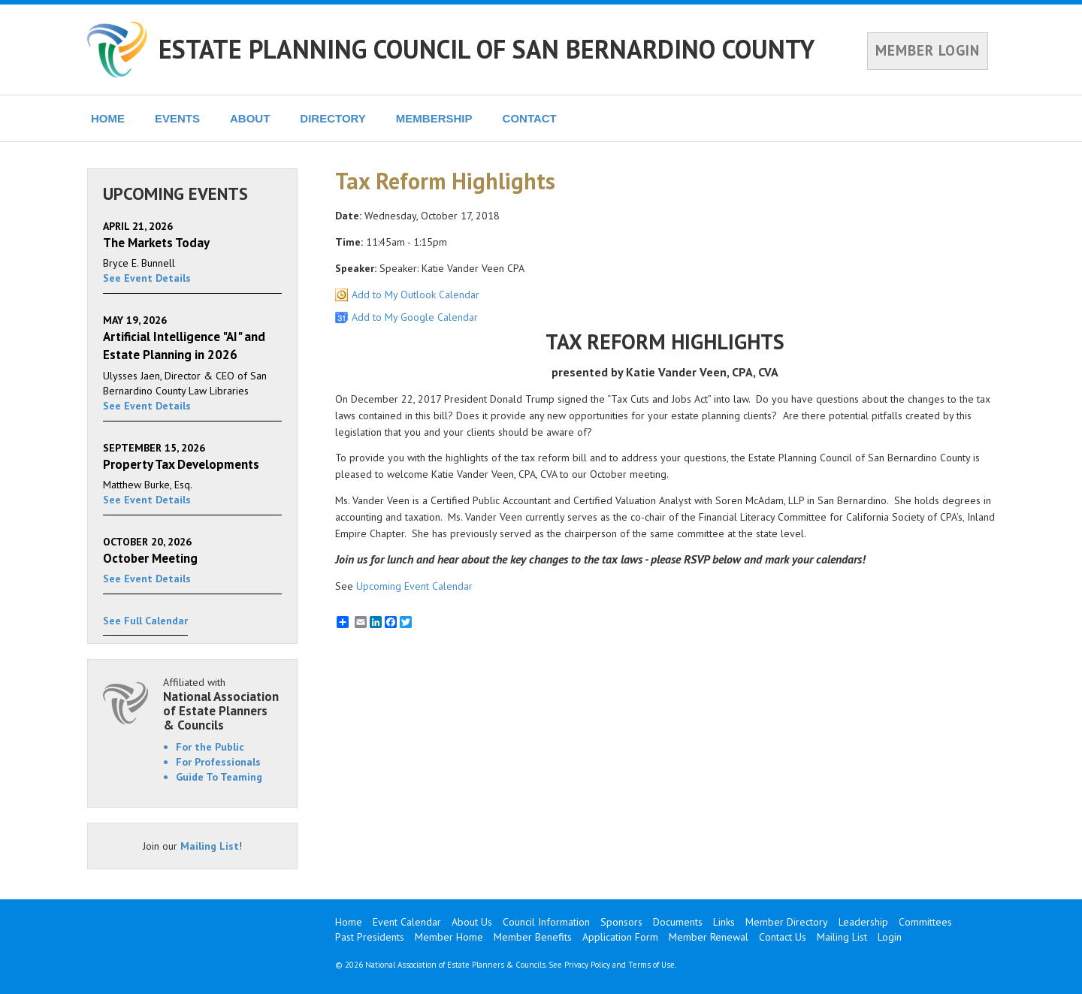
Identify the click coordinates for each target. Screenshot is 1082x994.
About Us (472, 922)
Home (348, 922)
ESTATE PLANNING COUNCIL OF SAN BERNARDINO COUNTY (487, 48)
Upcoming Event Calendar (414, 586)
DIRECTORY (333, 118)
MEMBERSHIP (434, 118)
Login (890, 937)
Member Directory (786, 922)
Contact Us (782, 937)
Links (724, 922)
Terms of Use (651, 964)
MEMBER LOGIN (927, 50)
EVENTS (177, 118)
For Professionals (218, 762)
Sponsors (621, 922)
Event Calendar (407, 922)
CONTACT (530, 118)
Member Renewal (708, 937)
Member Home (449, 937)
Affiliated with (222, 703)
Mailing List (209, 846)
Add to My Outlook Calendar (415, 294)
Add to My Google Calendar (415, 317)
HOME (108, 118)
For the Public (210, 747)
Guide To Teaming (219, 777)
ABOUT (250, 118)
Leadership (863, 922)
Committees (925, 922)
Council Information (546, 922)
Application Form (620, 937)
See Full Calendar (145, 620)
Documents (678, 922)
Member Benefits (533, 937)
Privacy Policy (587, 964)
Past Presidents (369, 937)
